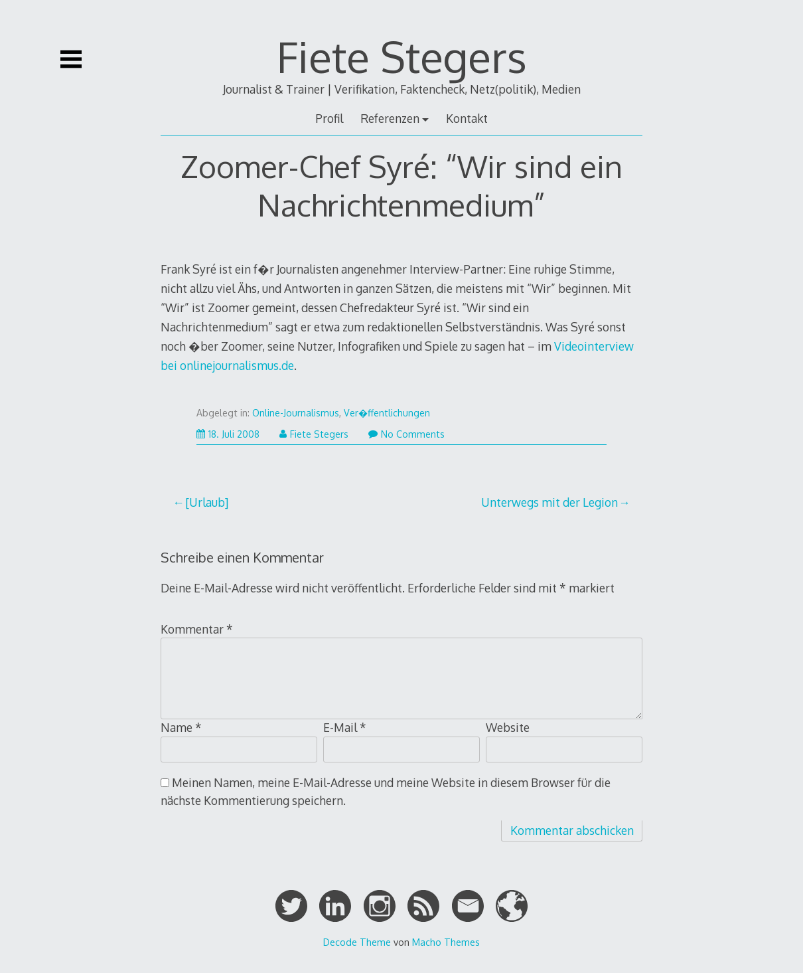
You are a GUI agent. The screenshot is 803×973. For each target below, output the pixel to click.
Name (181, 727)
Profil (329, 118)
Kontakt (467, 118)
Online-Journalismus (295, 412)
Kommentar (197, 629)
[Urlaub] (206, 502)
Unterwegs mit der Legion (549, 502)
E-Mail (344, 727)
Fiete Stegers (402, 56)
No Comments (406, 434)
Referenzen (389, 118)
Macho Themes (446, 942)
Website (508, 727)
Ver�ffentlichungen (387, 412)
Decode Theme (357, 942)
